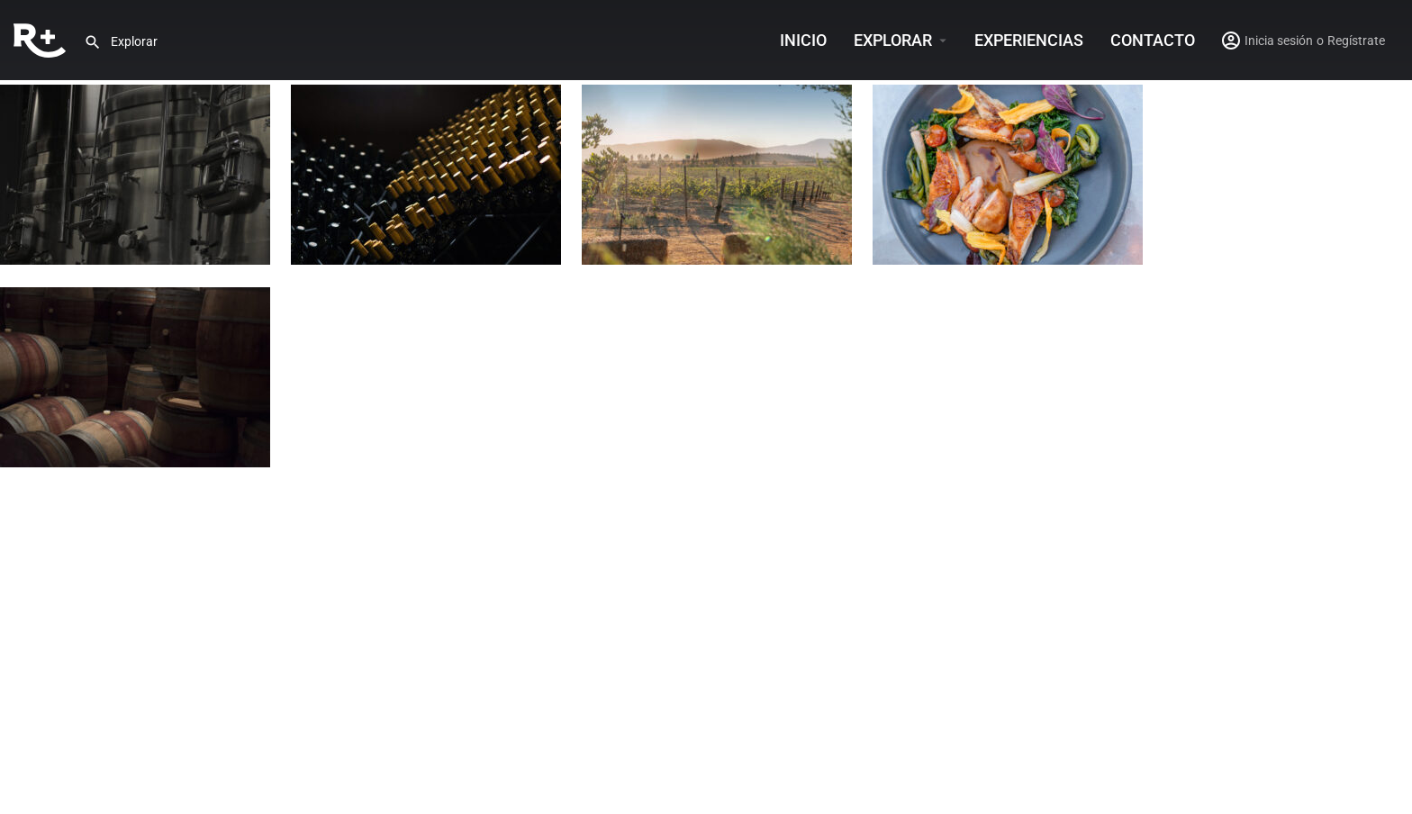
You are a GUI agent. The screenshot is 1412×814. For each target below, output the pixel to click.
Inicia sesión (1279, 40)
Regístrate (1356, 40)
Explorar (893, 40)
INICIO (803, 40)
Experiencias (1028, 40)
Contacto (1152, 40)
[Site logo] (42, 39)
